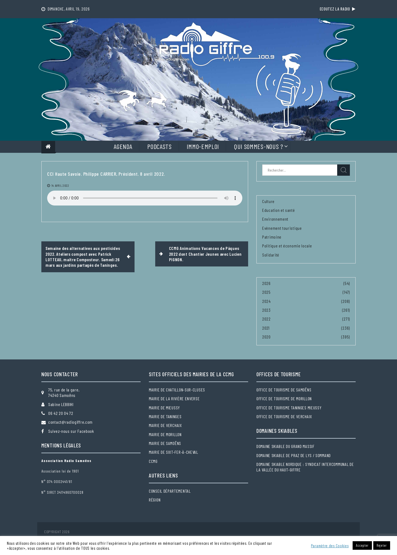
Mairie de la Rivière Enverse (174, 398)
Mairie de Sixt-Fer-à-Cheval (173, 452)
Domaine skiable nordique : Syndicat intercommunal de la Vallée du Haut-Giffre (305, 466)
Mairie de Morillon (165, 434)
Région (154, 499)
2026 (266, 283)
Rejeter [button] (382, 545)
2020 (266, 336)
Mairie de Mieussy (164, 407)
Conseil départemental (170, 490)
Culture (268, 201)
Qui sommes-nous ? (258, 146)
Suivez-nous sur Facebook (71, 431)
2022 (266, 318)
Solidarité (270, 254)
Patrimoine (271, 236)
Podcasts (159, 146)
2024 (266, 301)
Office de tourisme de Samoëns (283, 389)
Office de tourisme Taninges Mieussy (289, 407)
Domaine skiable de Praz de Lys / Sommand (293, 455)
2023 (266, 310)
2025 (266, 292)
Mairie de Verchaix (165, 425)
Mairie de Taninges (165, 416)
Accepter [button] (362, 545)
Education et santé (278, 210)
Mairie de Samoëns (165, 443)
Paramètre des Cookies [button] (330, 545)
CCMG (153, 461)
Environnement (275, 219)
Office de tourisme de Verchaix (284, 416)
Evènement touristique (282, 228)
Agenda (123, 146)
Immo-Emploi (203, 146)
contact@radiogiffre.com (70, 422)
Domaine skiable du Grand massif (285, 446)
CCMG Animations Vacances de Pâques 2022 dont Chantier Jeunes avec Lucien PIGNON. (205, 254)
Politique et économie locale (287, 245)
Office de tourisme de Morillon (284, 398)
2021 (266, 327)
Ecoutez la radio (338, 8)
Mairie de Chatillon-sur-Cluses (177, 389)
